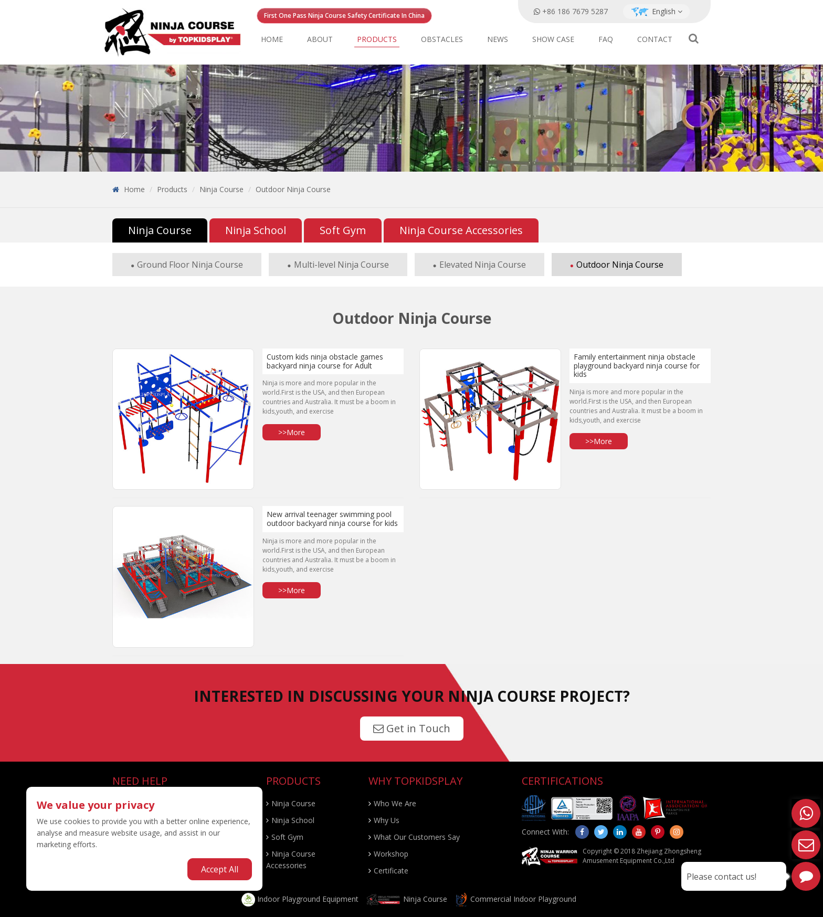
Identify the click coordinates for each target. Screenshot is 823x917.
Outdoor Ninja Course (293, 189)
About (320, 39)
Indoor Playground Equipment (299, 899)
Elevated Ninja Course (482, 264)
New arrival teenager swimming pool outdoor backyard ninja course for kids (332, 518)
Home (272, 39)
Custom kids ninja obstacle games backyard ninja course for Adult (325, 361)
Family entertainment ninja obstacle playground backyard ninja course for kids (637, 366)
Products (377, 39)
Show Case (553, 39)
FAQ (605, 39)
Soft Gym (343, 230)
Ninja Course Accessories (461, 230)
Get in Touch (411, 728)
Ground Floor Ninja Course (190, 264)
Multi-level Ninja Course (341, 264)
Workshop (391, 854)
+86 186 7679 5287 (575, 11)
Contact (654, 39)
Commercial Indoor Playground (515, 899)
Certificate (391, 871)
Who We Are (395, 803)
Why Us (386, 820)
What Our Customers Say (417, 837)
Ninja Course (221, 189)
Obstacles (442, 39)
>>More (291, 432)
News (497, 39)
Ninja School (255, 230)
